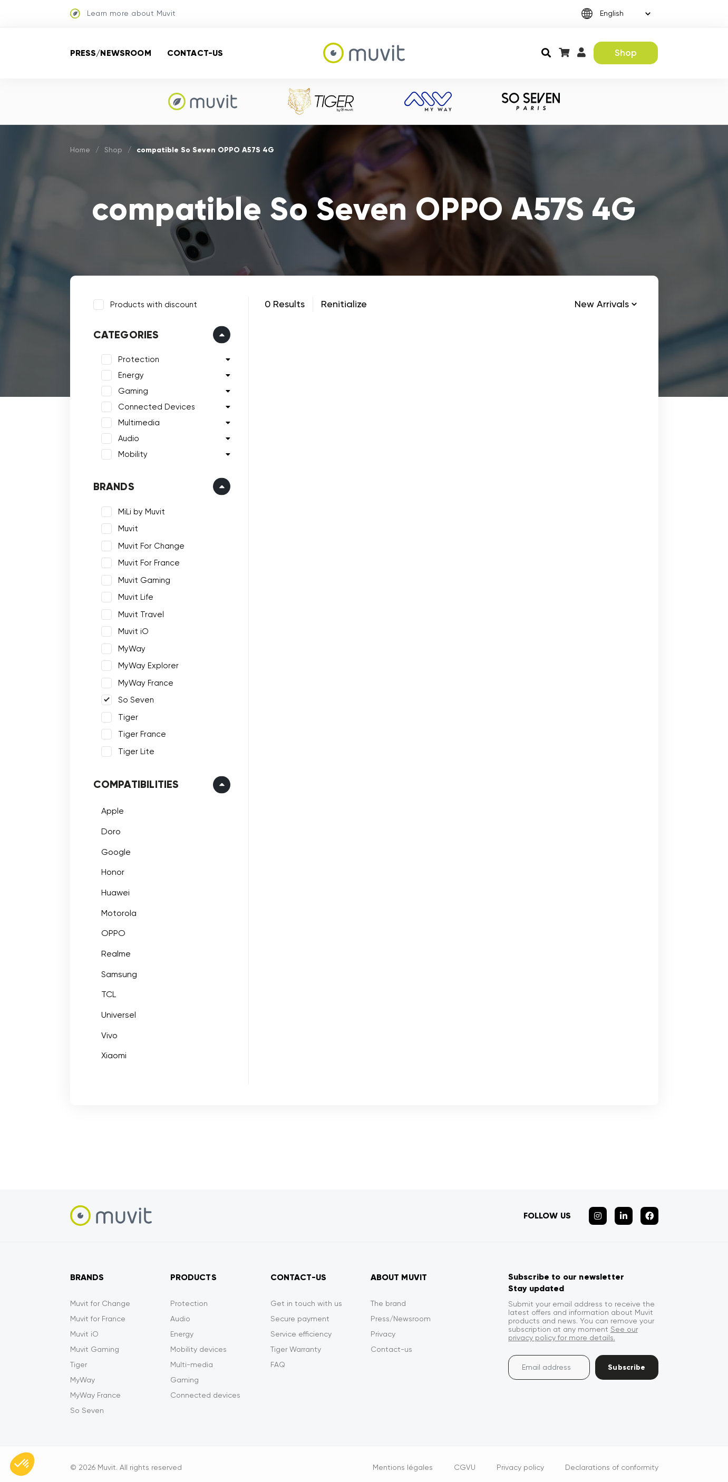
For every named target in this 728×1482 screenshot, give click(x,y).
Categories (124, 332)
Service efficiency (301, 1327)
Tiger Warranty (295, 1342)
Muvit (126, 526)
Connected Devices (154, 404)
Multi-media (191, 1357)
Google (114, 849)
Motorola (116, 910)
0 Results (285, 303)
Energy (129, 373)
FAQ (277, 1357)
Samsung (117, 972)
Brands (111, 484)
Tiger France (140, 732)
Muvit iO (131, 629)
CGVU (464, 1460)
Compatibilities (134, 782)
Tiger (126, 715)
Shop (626, 52)
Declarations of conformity (611, 1460)
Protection (136, 357)
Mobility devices (198, 1342)
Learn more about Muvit (123, 13)
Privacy (383, 1327)
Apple (110, 809)
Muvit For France (147, 560)
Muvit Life (133, 595)
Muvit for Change (100, 1296)
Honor (110, 870)
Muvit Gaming (142, 578)
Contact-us (195, 53)
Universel (116, 1013)
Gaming (131, 389)
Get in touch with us (306, 1296)
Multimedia (137, 420)
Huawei (113, 890)
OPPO (111, 931)
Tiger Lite (134, 749)
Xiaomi (111, 1053)
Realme (114, 952)
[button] (22, 1464)
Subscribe (626, 1360)
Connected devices (205, 1388)
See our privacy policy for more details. (573, 1326)
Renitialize (344, 303)
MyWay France (143, 681)
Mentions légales (403, 1460)
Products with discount (151, 302)
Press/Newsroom (110, 53)
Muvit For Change (149, 544)
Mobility (130, 452)
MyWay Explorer (146, 663)
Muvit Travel (139, 612)
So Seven (134, 698)
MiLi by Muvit (139, 509)
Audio (126, 436)
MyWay (129, 646)
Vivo (107, 1033)
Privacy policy (520, 1460)
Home (80, 149)
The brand (388, 1296)
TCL (106, 992)
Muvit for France (97, 1312)
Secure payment (299, 1312)
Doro (109, 829)
